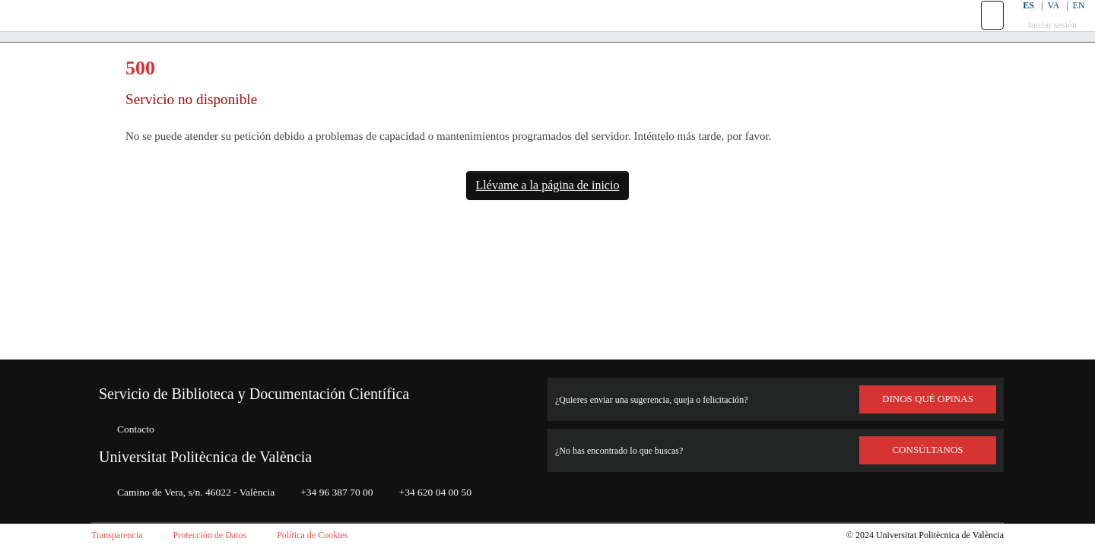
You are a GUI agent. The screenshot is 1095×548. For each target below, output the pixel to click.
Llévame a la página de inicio (547, 219)
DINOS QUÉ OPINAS (928, 399)
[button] (982, 33)
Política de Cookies (341, 535)
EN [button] (1070, 22)
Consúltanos (928, 450)
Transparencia (121, 535)
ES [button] (1017, 22)
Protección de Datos (225, 535)
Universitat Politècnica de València (223, 457)
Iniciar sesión (1044, 42)
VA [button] (1043, 22)
